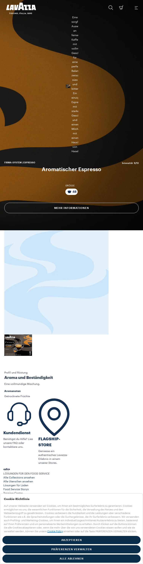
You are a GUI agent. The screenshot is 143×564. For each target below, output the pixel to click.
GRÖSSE (70, 171)
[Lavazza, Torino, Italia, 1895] (19, 8)
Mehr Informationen (71, 193)
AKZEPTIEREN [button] (71, 540)
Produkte (8, 486)
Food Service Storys (16, 475)
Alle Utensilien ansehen (18, 467)
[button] (111, 8)
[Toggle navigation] (136, 7)
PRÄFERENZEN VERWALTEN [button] (71, 549)
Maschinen (10, 490)
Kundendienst (16, 418)
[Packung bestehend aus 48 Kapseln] (71, 177)
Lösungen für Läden (15, 471)
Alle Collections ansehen (19, 463)
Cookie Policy (55, 531)
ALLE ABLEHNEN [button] (72, 558)
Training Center (13, 479)
